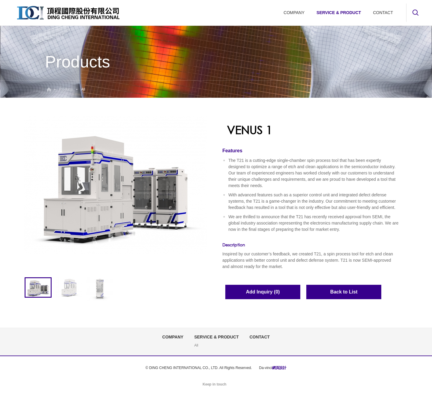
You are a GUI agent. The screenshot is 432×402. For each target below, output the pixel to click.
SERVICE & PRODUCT (338, 12)
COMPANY (294, 12)
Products (66, 89)
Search (415, 13)
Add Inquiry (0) (263, 291)
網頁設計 (279, 368)
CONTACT (383, 12)
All (196, 345)
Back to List (344, 291)
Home (48, 89)
